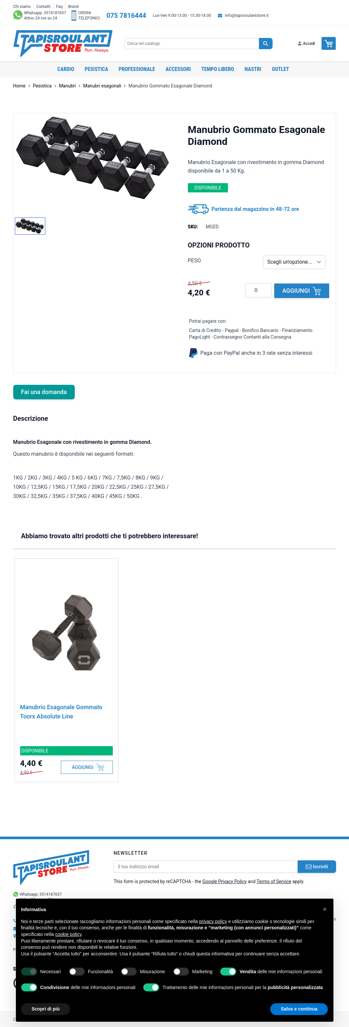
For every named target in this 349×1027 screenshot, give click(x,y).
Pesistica (96, 69)
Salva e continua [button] (299, 1008)
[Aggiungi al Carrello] (87, 767)
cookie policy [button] (68, 934)
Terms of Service (274, 881)
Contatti (43, 6)
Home (19, 85)
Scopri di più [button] (46, 1008)
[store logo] (62, 43)
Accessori (178, 69)
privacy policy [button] (213, 921)
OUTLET (280, 69)
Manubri (67, 85)
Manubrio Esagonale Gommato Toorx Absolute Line (61, 712)
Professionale (137, 69)
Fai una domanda (44, 391)
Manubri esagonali (102, 85)
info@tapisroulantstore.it (247, 15)
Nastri (252, 69)
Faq (59, 6)
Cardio (65, 69)
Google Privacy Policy (224, 881)
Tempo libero (217, 69)
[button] (325, 909)
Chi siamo (22, 6)
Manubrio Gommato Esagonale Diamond (170, 85)
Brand (73, 6)
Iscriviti (317, 866)
